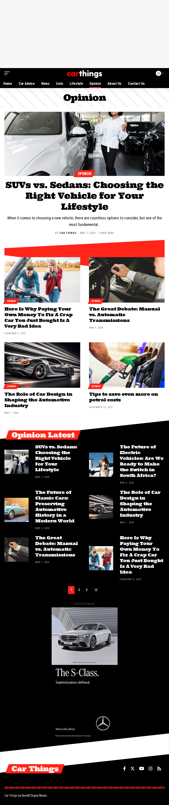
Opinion (84, 173)
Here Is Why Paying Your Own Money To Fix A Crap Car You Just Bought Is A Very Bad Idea (38, 317)
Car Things (68, 233)
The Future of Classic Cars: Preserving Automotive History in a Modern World (55, 507)
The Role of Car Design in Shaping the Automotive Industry (38, 399)
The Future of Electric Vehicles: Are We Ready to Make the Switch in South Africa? (142, 461)
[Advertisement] (84, 34)
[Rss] (159, 769)
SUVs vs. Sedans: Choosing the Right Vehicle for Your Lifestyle (84, 195)
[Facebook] (124, 769)
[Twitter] (132, 769)
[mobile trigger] (8, 73)
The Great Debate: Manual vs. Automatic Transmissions (124, 314)
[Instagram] (150, 769)
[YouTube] (141, 769)
